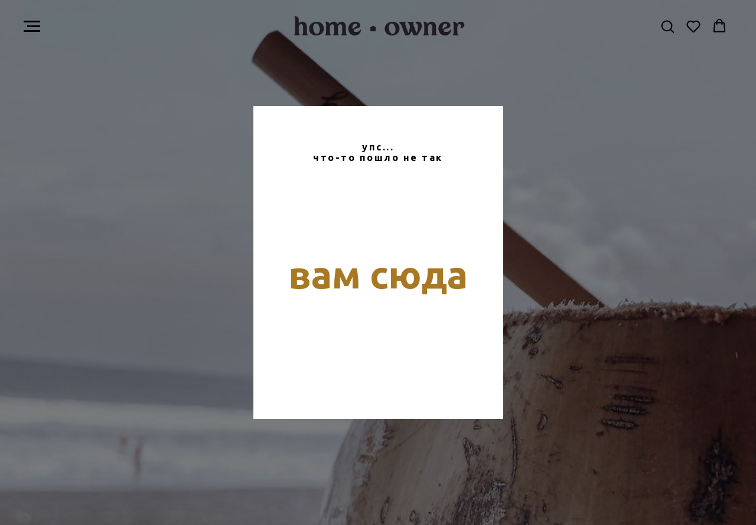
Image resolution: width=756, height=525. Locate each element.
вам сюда (378, 274)
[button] (667, 26)
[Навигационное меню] (32, 26)
